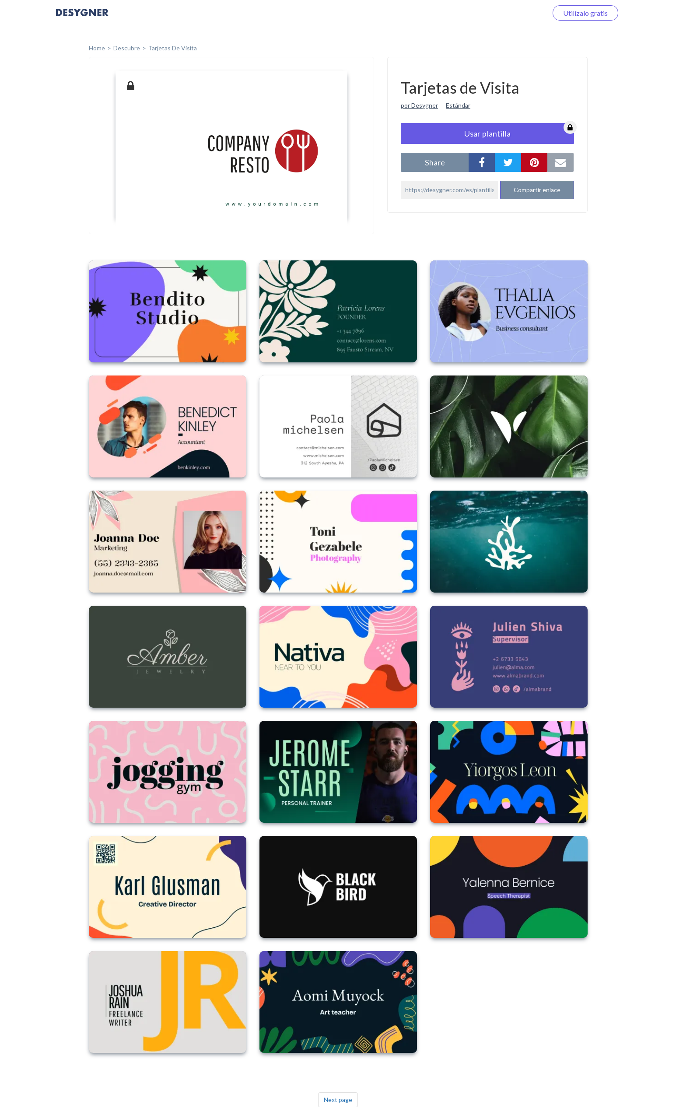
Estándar (458, 105)
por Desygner (419, 105)
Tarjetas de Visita (172, 48)
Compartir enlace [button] (537, 189)
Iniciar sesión (517, 13)
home (97, 48)
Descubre (126, 48)
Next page (338, 1099)
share (435, 162)
